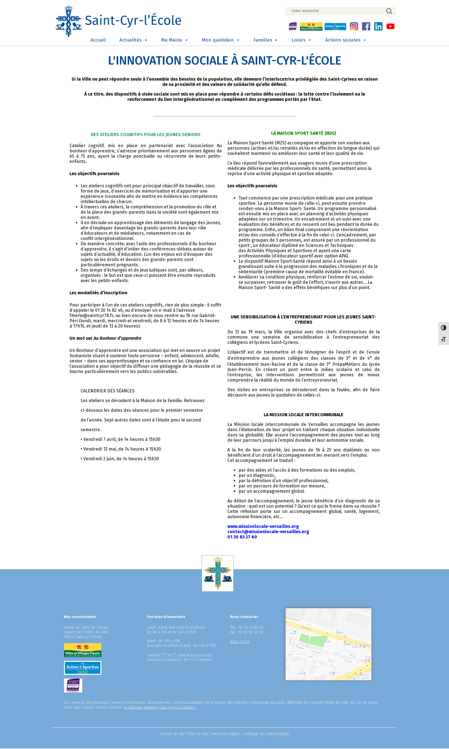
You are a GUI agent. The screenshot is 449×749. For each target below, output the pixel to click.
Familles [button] (265, 40)
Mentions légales (226, 734)
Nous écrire (240, 642)
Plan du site (198, 734)
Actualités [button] (133, 40)
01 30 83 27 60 (242, 537)
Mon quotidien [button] (221, 40)
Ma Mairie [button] (175, 40)
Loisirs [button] (302, 40)
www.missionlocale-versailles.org (263, 527)
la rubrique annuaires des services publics (160, 707)
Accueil (98, 41)
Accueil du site (172, 734)
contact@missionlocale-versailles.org (268, 532)
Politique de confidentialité (266, 734)
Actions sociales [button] (346, 40)
